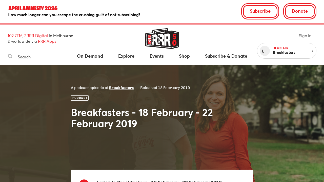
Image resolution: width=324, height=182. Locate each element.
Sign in (305, 35)
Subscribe (260, 11)
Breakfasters (121, 87)
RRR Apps (47, 41)
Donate (300, 11)
